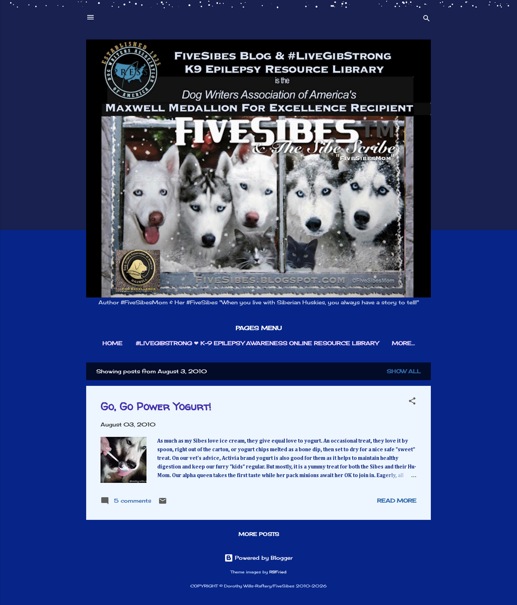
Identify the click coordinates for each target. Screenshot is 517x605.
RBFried (278, 572)
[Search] (426, 20)
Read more (396, 500)
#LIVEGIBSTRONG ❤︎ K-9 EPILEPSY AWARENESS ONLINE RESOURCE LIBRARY (257, 343)
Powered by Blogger (258, 557)
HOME (112, 343)
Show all (404, 371)
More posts (258, 534)
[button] (412, 402)
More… (403, 343)
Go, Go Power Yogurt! (156, 406)
